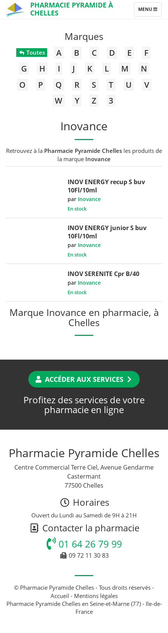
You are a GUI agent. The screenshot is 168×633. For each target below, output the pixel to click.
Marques (84, 36)
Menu (150, 11)
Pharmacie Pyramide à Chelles (71, 8)
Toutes (31, 52)
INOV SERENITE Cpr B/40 (103, 274)
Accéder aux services (84, 379)
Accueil (60, 595)
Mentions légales (96, 595)
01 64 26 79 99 (84, 543)
